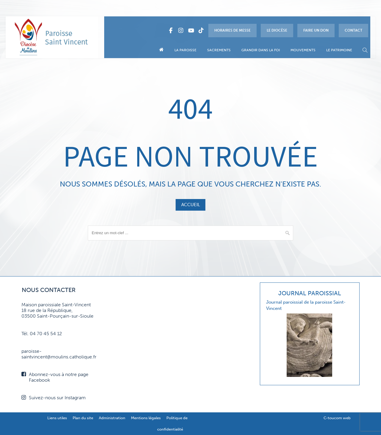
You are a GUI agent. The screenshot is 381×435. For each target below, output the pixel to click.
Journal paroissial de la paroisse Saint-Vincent (306, 305)
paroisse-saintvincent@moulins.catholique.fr (58, 354)
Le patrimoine (339, 50)
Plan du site (83, 418)
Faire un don (316, 30)
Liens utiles (57, 418)
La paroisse (185, 50)
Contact (353, 30)
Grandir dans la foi (260, 50)
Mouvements (303, 50)
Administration (112, 418)
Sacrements (219, 50)
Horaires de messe (232, 30)
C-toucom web (337, 418)
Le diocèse (277, 30)
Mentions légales (146, 418)
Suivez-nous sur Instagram (53, 397)
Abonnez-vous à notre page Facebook (54, 377)
